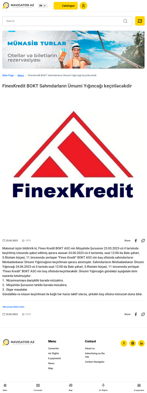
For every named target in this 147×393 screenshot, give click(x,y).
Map (50, 368)
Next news (19, 307)
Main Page (8, 75)
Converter (53, 348)
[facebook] (124, 343)
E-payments (54, 358)
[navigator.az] (18, 342)
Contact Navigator (95, 361)
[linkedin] (141, 343)
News (21, 75)
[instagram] (132, 343)
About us (90, 348)
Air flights (53, 353)
